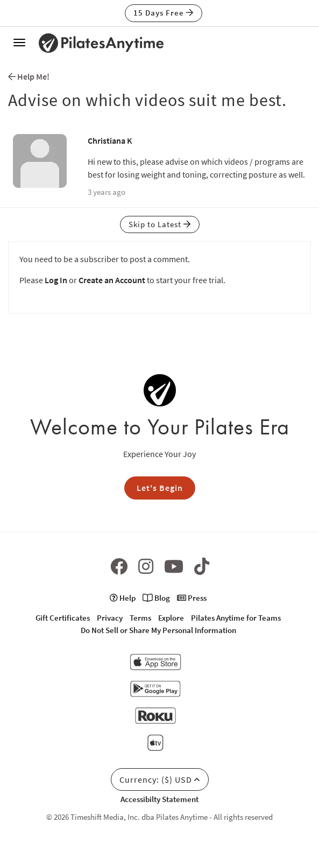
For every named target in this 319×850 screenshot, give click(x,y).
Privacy (110, 618)
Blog (156, 598)
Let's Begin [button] (160, 487)
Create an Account (112, 280)
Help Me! (28, 76)
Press (192, 598)
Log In (56, 280)
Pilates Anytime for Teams (236, 618)
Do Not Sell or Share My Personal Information (158, 630)
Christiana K (110, 140)
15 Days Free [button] (163, 13)
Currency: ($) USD (159, 779)
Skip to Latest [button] (160, 224)
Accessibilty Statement (159, 799)
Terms (140, 618)
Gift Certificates (63, 618)
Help (123, 598)
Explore (171, 618)
